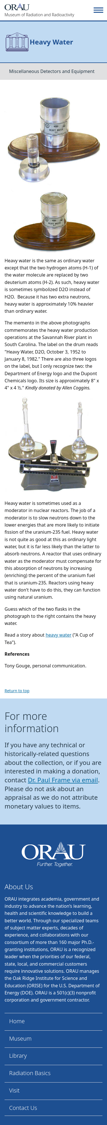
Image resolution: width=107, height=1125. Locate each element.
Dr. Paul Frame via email (63, 780)
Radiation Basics (30, 1073)
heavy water (58, 635)
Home (17, 1021)
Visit (14, 1090)
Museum (20, 1038)
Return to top (17, 690)
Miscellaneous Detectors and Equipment (51, 71)
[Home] (48, 10)
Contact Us (23, 1108)
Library (18, 1055)
